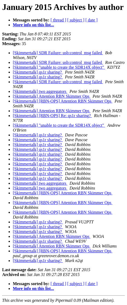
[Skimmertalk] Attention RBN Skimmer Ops (51, 96)
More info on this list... (33, 25)
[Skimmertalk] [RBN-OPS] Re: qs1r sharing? (52, 115)
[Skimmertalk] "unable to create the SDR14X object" (59, 67)
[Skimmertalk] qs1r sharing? (38, 72)
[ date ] (92, 20)
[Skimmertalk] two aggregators (40, 91)
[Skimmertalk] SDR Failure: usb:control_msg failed (58, 52)
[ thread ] (58, 20)
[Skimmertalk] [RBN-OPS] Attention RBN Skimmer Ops (62, 101)
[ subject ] (75, 20)
